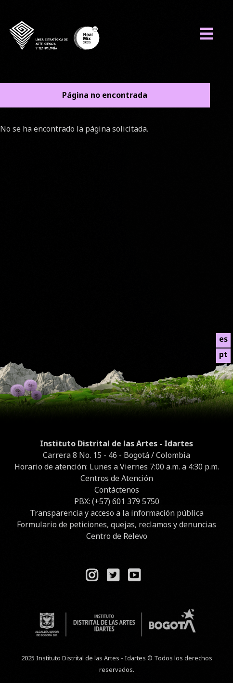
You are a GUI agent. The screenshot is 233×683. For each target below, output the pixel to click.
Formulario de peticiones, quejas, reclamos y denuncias (116, 524)
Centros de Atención (116, 478)
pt (223, 354)
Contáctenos (116, 489)
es (223, 339)
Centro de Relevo (116, 536)
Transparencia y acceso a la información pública (117, 513)
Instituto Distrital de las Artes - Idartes (116, 443)
